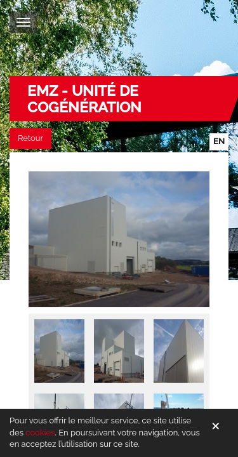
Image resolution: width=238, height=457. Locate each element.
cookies (40, 432)
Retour (30, 138)
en (219, 141)
